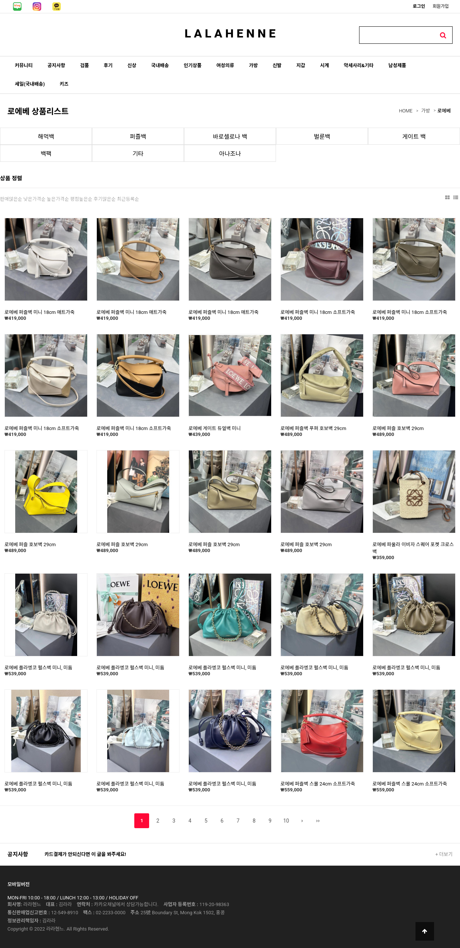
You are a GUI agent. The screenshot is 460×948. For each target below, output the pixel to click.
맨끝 (318, 820)
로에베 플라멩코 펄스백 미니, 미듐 (38, 667)
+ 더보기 (444, 854)
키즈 (64, 84)
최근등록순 (128, 199)
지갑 (300, 65)
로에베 (444, 111)
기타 (137, 153)
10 (286, 821)
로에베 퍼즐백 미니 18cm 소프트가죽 (317, 312)
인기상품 (192, 65)
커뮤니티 (24, 65)
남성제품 (397, 65)
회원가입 (441, 6)
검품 (84, 65)
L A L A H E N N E (229, 33)
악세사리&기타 (359, 65)
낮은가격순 (34, 199)
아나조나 (230, 153)
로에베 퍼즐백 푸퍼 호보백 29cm (313, 428)
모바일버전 (18, 884)
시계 (324, 65)
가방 (253, 65)
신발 (277, 65)
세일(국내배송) (30, 84)
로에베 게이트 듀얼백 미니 (214, 428)
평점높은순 (81, 199)
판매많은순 (11, 199)
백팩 (45, 153)
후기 (108, 65)
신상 (132, 65)
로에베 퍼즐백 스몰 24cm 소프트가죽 (317, 784)
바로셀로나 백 (230, 136)
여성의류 (225, 65)
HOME (406, 111)
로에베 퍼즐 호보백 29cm (398, 428)
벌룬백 (322, 136)
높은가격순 (58, 199)
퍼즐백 (138, 136)
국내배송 (160, 65)
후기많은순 (104, 199)
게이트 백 (414, 136)
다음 (302, 820)
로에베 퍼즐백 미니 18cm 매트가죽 (39, 312)
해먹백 (46, 136)
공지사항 (56, 65)
